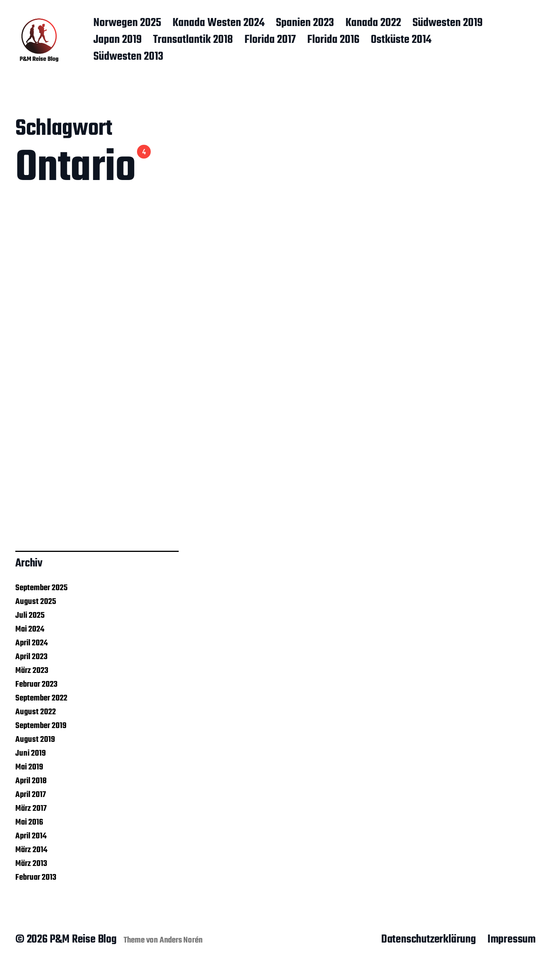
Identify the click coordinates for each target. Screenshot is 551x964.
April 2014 (31, 836)
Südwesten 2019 (447, 23)
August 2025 (35, 601)
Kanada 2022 (373, 23)
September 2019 (41, 725)
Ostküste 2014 (401, 40)
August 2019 (35, 739)
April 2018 (31, 780)
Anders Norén (181, 940)
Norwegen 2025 (127, 23)
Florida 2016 (333, 40)
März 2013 (31, 863)
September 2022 (41, 698)
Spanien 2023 (305, 23)
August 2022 (35, 711)
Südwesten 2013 (128, 57)
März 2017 (31, 808)
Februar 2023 (36, 684)
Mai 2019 (29, 767)
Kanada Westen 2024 (218, 23)
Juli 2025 (30, 615)
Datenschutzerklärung (428, 939)
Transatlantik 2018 (193, 40)
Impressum (511, 939)
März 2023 (31, 670)
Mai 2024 (29, 629)
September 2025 (41, 587)
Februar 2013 (35, 877)
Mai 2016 (29, 822)
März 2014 (31, 849)
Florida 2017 (270, 40)
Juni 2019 (30, 753)
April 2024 (31, 643)
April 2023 (31, 656)
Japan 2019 (117, 40)
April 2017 (30, 794)
